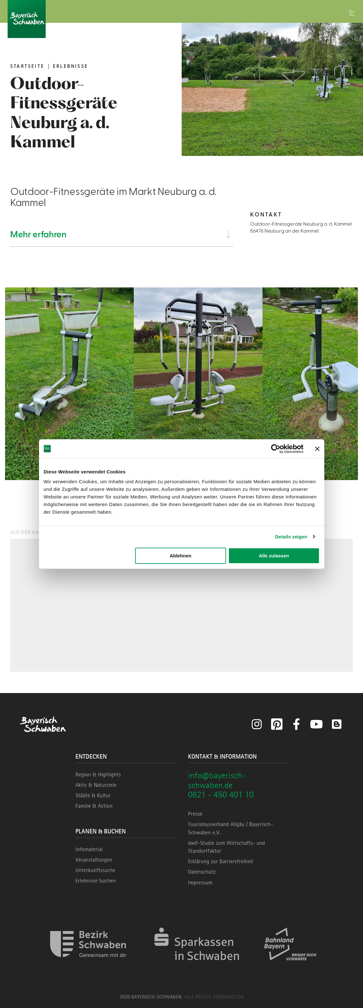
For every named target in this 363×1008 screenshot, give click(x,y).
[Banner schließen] (317, 448)
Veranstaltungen (93, 860)
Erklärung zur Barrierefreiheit (220, 861)
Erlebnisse (70, 66)
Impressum (200, 882)
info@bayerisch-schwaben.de (217, 780)
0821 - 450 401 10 (221, 794)
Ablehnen (180, 555)
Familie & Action (94, 806)
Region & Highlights (98, 774)
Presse (195, 814)
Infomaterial (89, 849)
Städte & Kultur (93, 795)
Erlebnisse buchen (95, 880)
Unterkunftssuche (95, 870)
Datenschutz (202, 872)
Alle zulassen (274, 555)
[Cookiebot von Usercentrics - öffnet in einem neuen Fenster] (275, 448)
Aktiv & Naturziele (95, 785)
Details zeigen (291, 536)
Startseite (27, 66)
